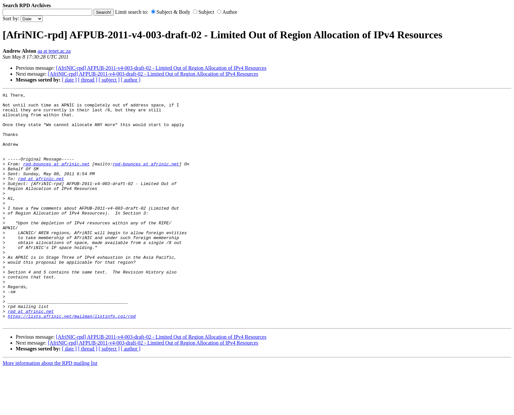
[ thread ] (87, 80)
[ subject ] (109, 80)
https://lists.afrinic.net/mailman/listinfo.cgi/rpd (72, 361)
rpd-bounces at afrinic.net (56, 178)
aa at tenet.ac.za (53, 51)
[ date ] (69, 80)
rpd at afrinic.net (41, 196)
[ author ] (131, 80)
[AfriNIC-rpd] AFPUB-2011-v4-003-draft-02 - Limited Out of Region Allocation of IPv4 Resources (161, 68)
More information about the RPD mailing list (50, 409)
